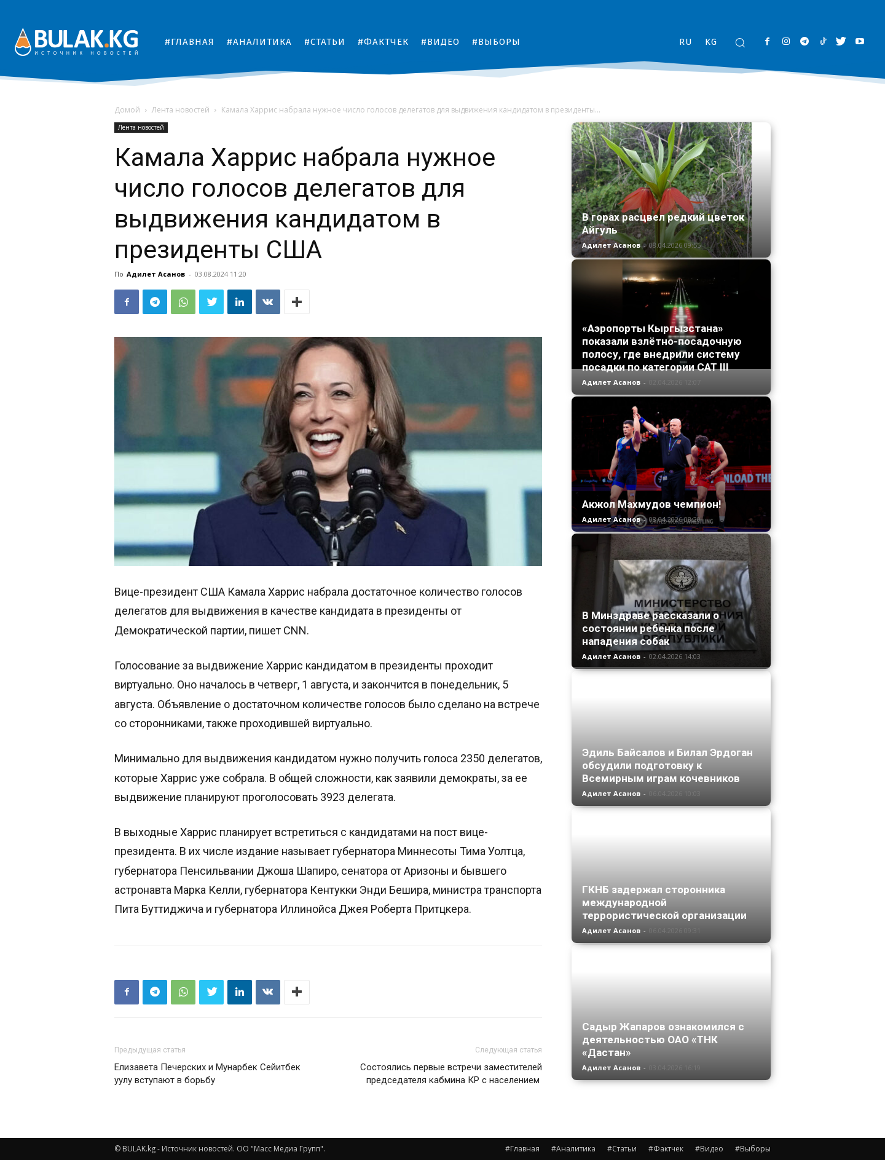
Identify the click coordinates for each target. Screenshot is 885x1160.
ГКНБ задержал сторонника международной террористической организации (664, 902)
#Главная (522, 1148)
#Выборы (753, 1148)
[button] (740, 42)
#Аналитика (573, 1148)
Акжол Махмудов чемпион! (652, 504)
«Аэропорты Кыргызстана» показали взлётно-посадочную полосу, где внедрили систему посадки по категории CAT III (662, 347)
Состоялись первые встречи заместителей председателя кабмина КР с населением (451, 1074)
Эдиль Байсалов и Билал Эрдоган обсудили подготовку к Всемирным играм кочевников (667, 765)
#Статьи (622, 1148)
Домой (127, 110)
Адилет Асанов (156, 273)
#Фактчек (665, 1148)
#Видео (709, 1148)
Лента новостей (181, 110)
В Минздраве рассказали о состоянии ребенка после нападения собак (650, 628)
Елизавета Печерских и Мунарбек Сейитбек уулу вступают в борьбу (207, 1074)
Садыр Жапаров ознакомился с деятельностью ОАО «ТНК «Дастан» (663, 1039)
